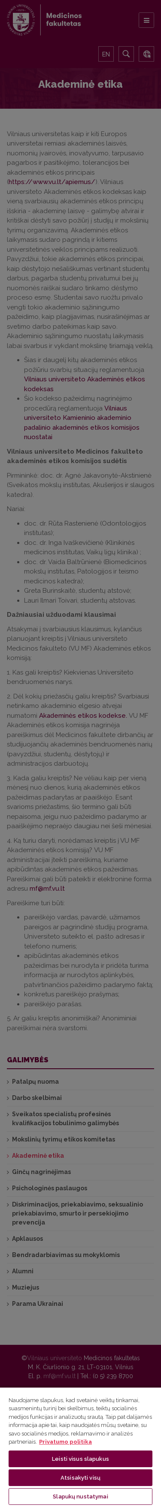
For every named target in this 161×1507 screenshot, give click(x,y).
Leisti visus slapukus (80, 1459)
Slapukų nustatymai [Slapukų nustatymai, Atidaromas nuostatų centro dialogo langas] (80, 1496)
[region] (80, 1447)
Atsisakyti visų (80, 1477)
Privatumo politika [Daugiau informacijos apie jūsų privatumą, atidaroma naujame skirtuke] (65, 1442)
